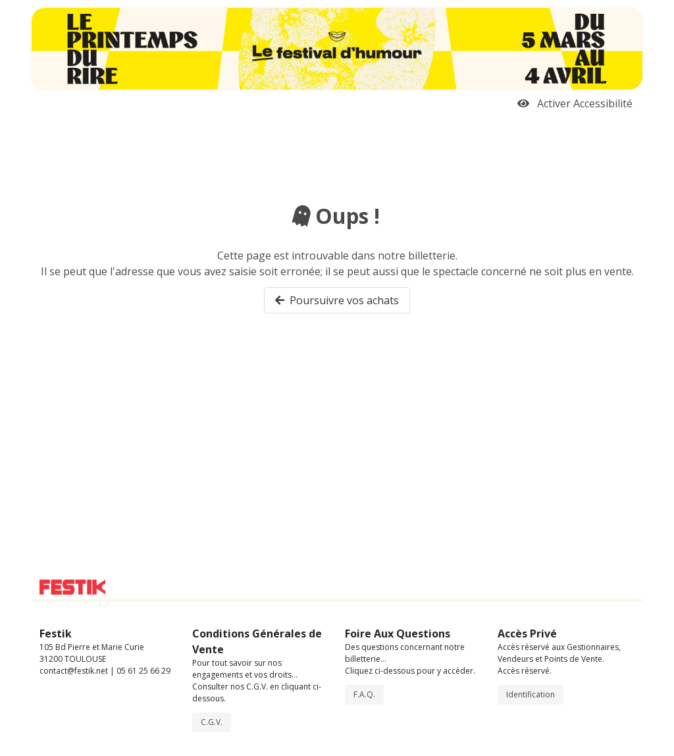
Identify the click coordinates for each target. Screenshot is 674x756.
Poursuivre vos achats (337, 300)
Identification (530, 694)
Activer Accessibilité (575, 103)
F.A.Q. (364, 694)
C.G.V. (211, 722)
